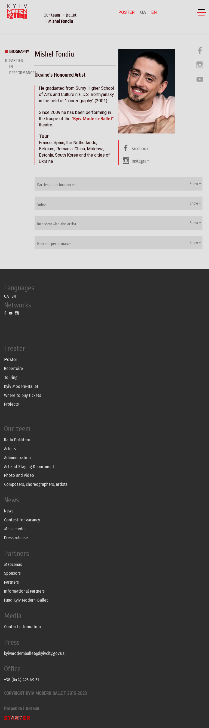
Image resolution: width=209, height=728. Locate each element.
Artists (10, 448)
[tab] (118, 184)
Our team (52, 15)
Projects (11, 404)
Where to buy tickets (22, 395)
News (8, 511)
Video (41, 204)
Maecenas (13, 564)
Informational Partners (24, 591)
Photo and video (19, 475)
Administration (17, 457)
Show (195, 184)
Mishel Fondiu (60, 21)
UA (143, 12)
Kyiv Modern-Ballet (21, 386)
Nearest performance (54, 243)
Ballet (71, 15)
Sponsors (12, 573)
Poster (126, 12)
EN (154, 12)
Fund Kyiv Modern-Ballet (26, 600)
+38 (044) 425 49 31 (21, 679)
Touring (10, 377)
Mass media (15, 528)
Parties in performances (56, 185)
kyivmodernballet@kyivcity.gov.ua (34, 653)
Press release (16, 537)
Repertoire (13, 368)
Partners (11, 582)
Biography (19, 51)
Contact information (22, 626)
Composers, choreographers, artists (35, 484)
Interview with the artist (56, 224)
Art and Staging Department (29, 466)
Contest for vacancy (22, 519)
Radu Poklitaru (17, 439)
